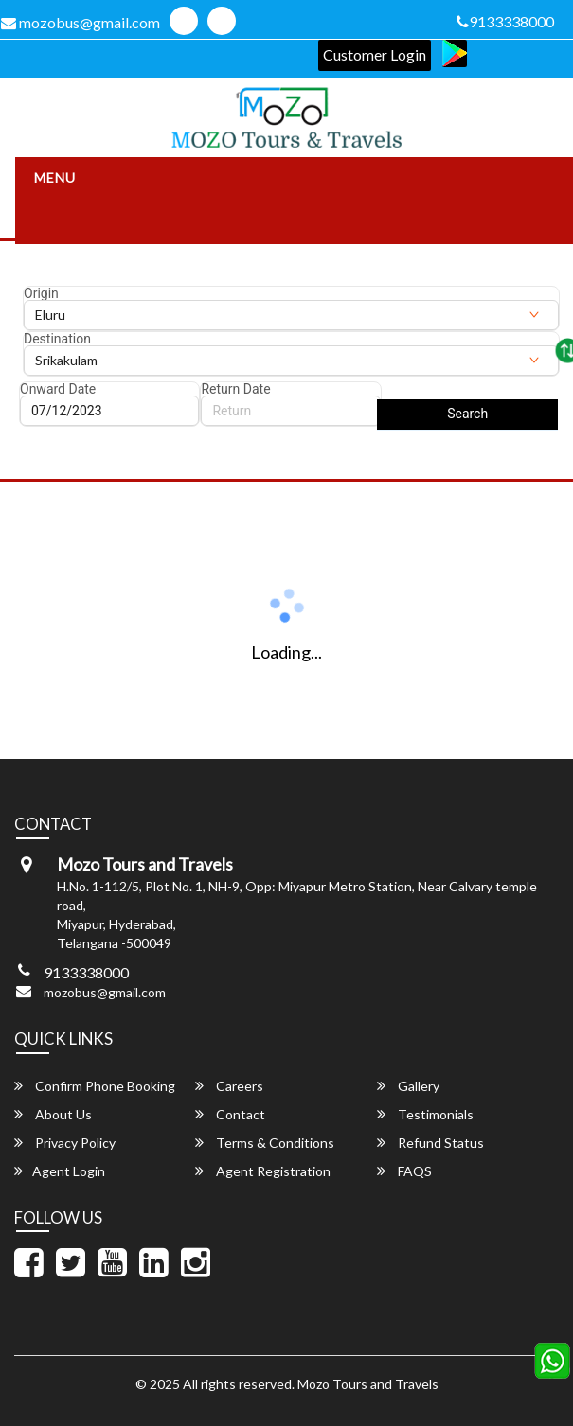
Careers (229, 1086)
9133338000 (505, 21)
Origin (41, 293)
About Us (53, 1114)
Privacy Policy (65, 1143)
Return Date (235, 389)
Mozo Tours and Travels (368, 1384)
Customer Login (374, 54)
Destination (57, 338)
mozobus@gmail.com (105, 992)
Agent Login (59, 1171)
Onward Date (58, 389)
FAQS (404, 1171)
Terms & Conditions (264, 1143)
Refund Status (430, 1143)
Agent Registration (263, 1171)
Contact (230, 1114)
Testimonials (425, 1114)
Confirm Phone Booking (94, 1086)
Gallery (408, 1086)
